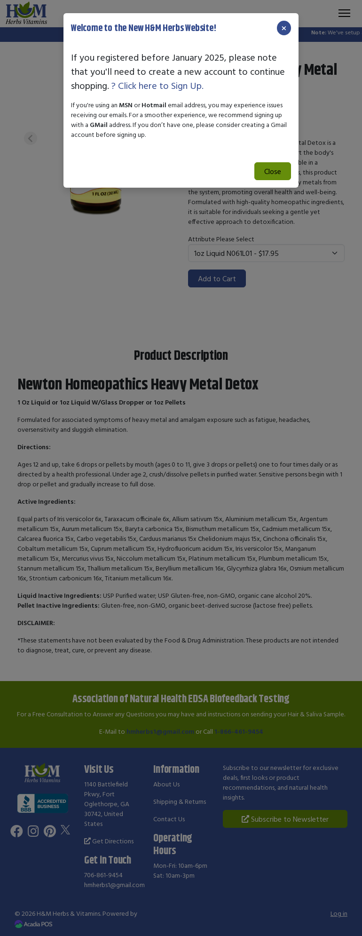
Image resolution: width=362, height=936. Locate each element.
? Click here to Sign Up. (157, 85)
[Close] (284, 28)
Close (272, 171)
